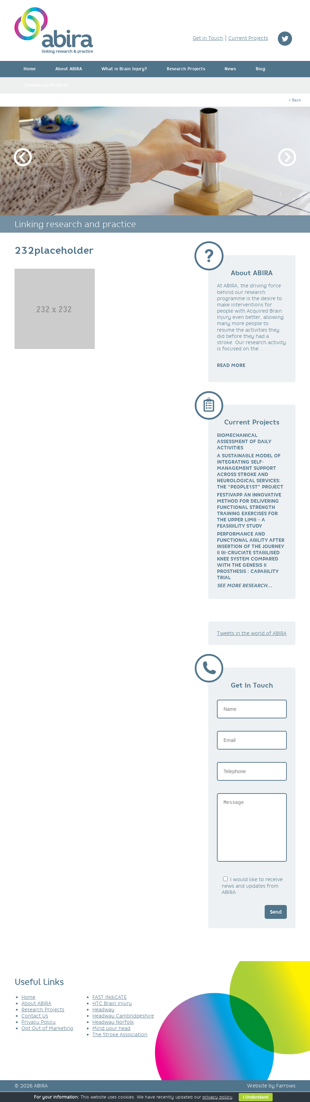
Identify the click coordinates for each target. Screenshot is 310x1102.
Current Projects (248, 38)
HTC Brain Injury (112, 1014)
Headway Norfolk (113, 1032)
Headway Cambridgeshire (123, 1026)
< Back (295, 100)
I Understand (255, 1097)
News (230, 69)
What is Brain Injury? (124, 69)
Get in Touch (208, 38)
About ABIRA (68, 69)
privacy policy (217, 1097)
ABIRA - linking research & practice (54, 30)
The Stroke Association (119, 1045)
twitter (285, 39)
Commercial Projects (46, 85)
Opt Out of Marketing (47, 1039)
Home (30, 69)
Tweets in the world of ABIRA (251, 633)
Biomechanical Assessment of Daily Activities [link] (244, 441)
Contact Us (34, 1026)
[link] (244, 585)
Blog (260, 69)
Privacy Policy (38, 1032)
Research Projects (186, 69)
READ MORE (231, 365)
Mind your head (111, 1039)
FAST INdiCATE (109, 1007)
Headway (103, 1020)
